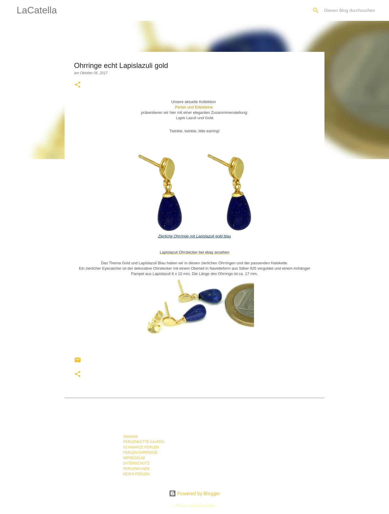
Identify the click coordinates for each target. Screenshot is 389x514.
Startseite (130, 436)
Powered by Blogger (194, 493)
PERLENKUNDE (136, 469)
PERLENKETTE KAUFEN (143, 442)
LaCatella (37, 10)
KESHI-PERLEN (136, 474)
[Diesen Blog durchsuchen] (353, 10)
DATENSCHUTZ (136, 463)
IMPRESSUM (134, 458)
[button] (77, 85)
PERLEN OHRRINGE (140, 453)
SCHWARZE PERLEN (141, 447)
